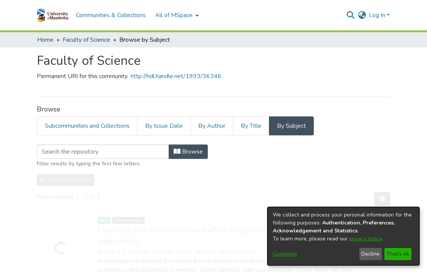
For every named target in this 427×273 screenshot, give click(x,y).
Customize (285, 253)
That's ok (397, 253)
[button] (52, 15)
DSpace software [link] (167, 258)
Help (285, 266)
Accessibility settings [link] (207, 267)
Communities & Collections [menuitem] (111, 15)
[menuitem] (176, 15)
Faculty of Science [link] (86, 40)
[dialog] (343, 236)
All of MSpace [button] (174, 15)
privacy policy (365, 238)
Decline (370, 253)
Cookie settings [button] (155, 267)
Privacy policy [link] (256, 267)
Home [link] (45, 40)
